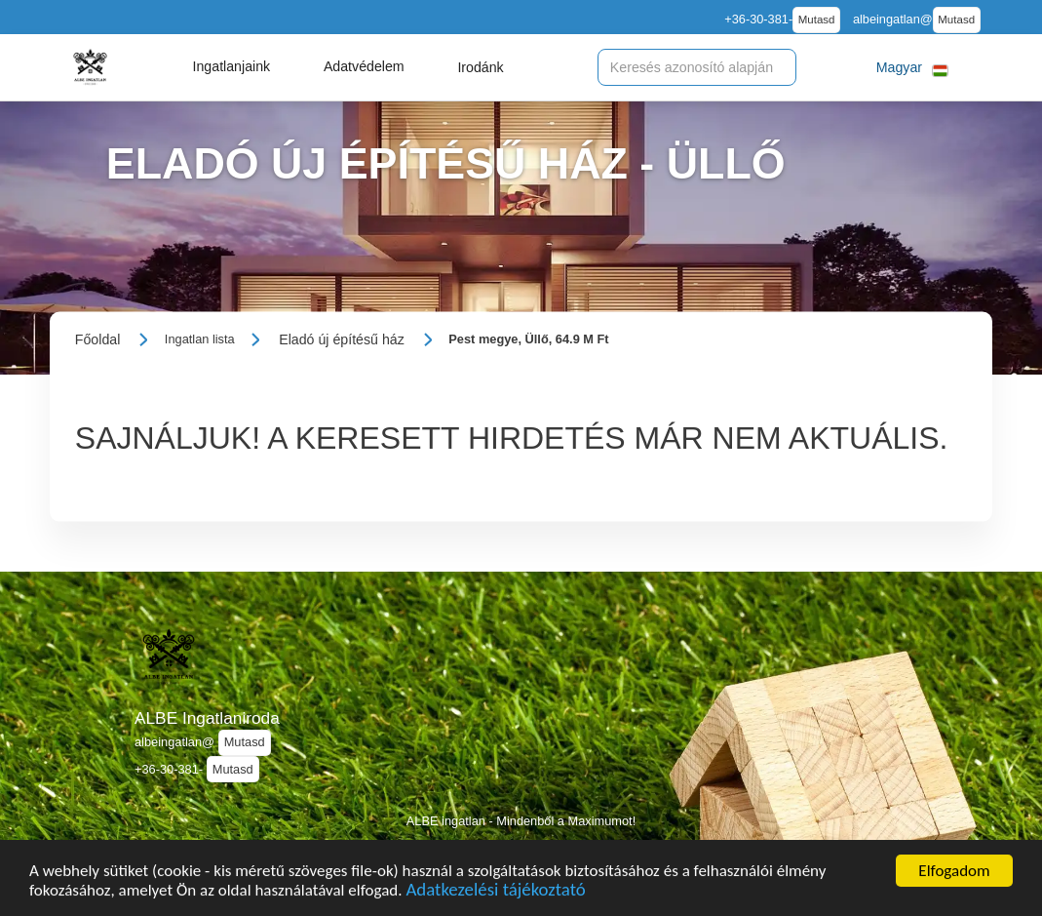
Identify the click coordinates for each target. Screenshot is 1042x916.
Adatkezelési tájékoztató (495, 892)
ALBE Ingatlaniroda (207, 718)
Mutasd (816, 19)
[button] (231, 67)
